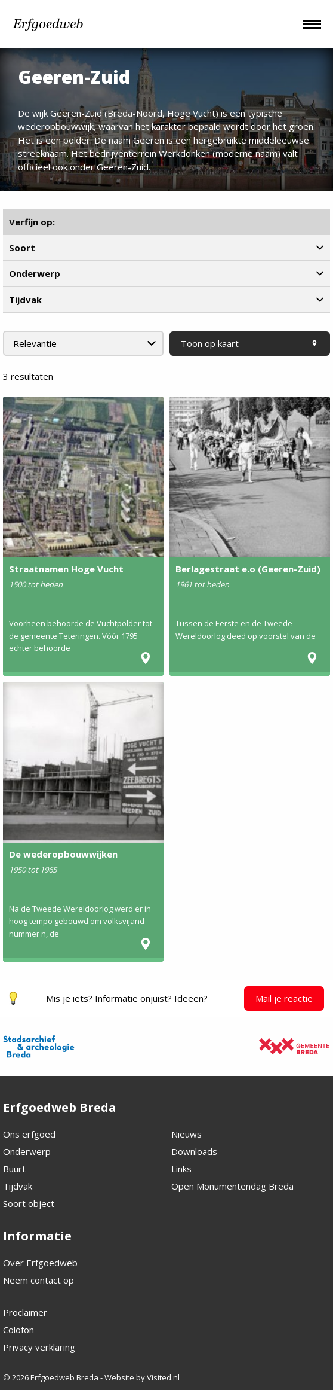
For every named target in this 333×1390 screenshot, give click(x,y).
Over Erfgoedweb (40, 1263)
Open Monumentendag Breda (232, 1186)
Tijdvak (17, 1186)
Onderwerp (27, 1151)
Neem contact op (38, 1280)
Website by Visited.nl (142, 1377)
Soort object (28, 1203)
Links (181, 1169)
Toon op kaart (250, 343)
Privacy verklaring (39, 1347)
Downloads (194, 1151)
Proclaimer (25, 1312)
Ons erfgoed (29, 1134)
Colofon (18, 1330)
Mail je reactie (284, 998)
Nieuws (186, 1134)
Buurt (14, 1169)
